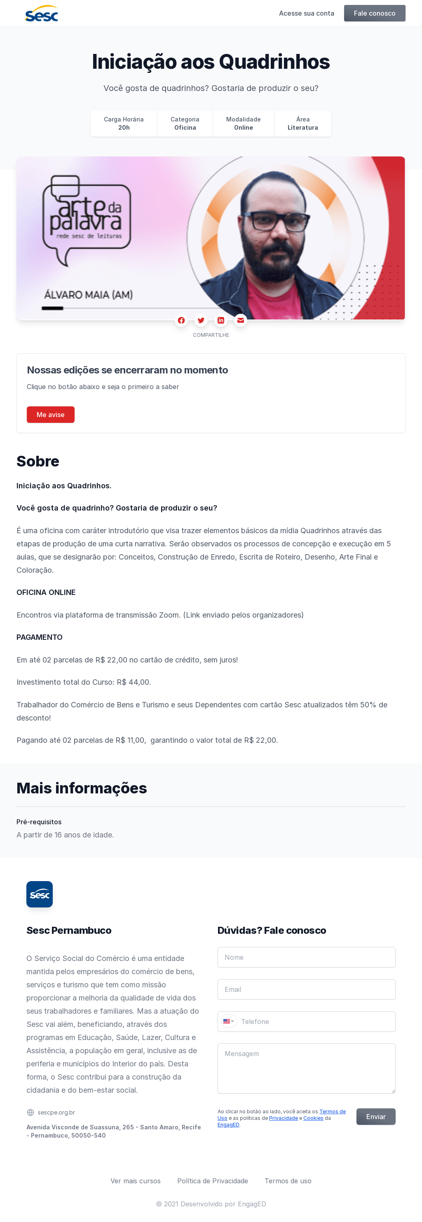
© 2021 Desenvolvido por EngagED (211, 1204)
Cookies (313, 1118)
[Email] (307, 989)
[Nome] (307, 957)
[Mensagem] (307, 1068)
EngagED (228, 1125)
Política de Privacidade (212, 1181)
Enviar (376, 1116)
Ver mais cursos (135, 1181)
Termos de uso (288, 1181)
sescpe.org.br (56, 1112)
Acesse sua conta (306, 13)
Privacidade (283, 1118)
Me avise (51, 414)
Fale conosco (375, 13)
